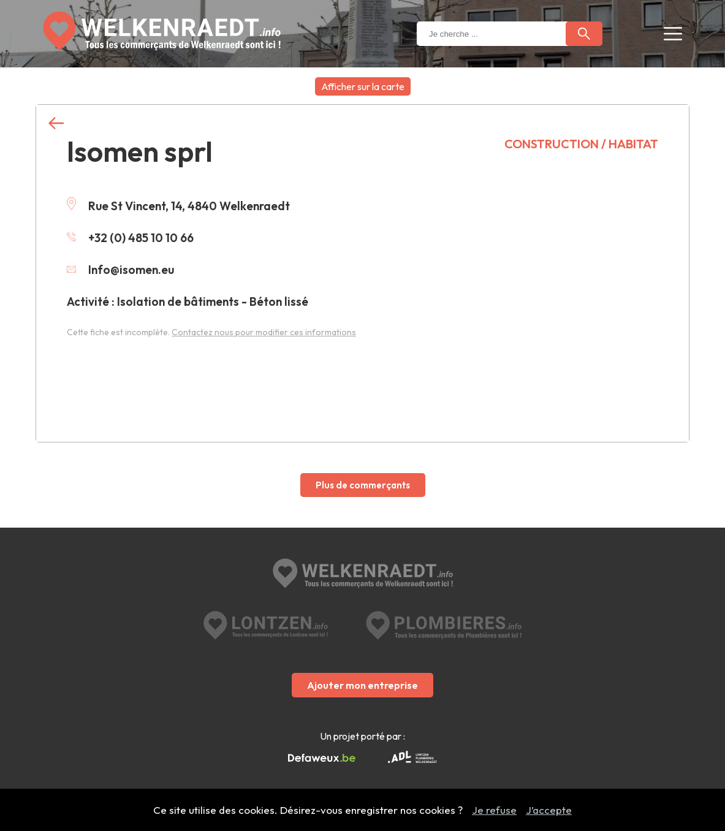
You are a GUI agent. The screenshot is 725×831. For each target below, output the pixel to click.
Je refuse (494, 809)
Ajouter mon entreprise (362, 685)
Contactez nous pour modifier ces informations (264, 332)
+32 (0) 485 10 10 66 (130, 237)
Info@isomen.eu (120, 269)
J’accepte (549, 809)
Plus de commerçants (363, 485)
